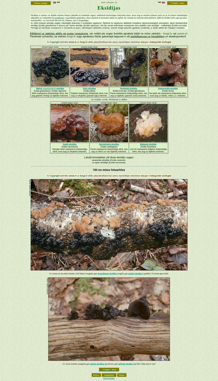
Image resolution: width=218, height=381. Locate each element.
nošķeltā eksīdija (125, 364)
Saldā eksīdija (70, 144)
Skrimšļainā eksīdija (109, 144)
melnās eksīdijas (135, 273)
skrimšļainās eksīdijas (107, 273)
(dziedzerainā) (50, 88)
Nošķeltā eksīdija (128, 88)
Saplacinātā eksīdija (168, 88)
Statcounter (109, 378)
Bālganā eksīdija (148, 144)
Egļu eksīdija (89, 88)
